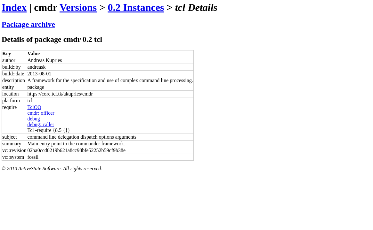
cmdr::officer (41, 113)
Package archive (28, 24)
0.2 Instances (136, 7)
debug (34, 118)
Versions (78, 7)
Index (14, 7)
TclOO (34, 107)
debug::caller (41, 124)
